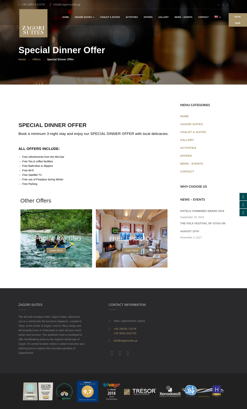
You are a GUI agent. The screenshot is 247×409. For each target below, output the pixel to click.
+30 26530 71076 (124, 328)
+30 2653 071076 (32, 4)
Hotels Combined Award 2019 (202, 210)
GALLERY (187, 139)
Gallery (163, 17)
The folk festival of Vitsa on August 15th (202, 227)
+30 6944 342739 (124, 333)
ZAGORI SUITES (85, 17)
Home (65, 17)
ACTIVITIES (132, 17)
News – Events (183, 17)
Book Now (238, 20)
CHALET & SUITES (110, 17)
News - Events (191, 163)
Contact (203, 17)
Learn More (56, 250)
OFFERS (148, 17)
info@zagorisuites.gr (65, 4)
